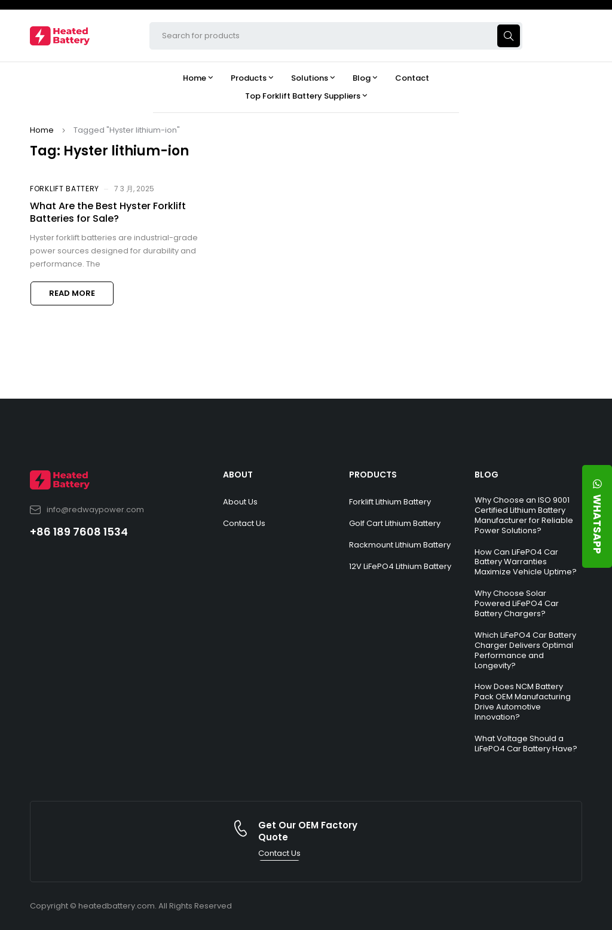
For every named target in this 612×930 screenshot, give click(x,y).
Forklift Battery (64, 188)
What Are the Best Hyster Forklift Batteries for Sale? (108, 212)
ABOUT (238, 475)
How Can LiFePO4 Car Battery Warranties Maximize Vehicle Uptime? (526, 562)
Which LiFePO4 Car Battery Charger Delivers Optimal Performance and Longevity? (525, 650)
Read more (72, 293)
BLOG (486, 475)
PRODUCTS (373, 475)
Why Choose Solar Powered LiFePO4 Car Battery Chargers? (517, 603)
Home (42, 130)
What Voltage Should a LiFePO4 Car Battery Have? (526, 743)
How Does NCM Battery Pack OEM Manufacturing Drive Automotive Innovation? (523, 702)
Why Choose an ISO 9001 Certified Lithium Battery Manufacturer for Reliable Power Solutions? (524, 515)
